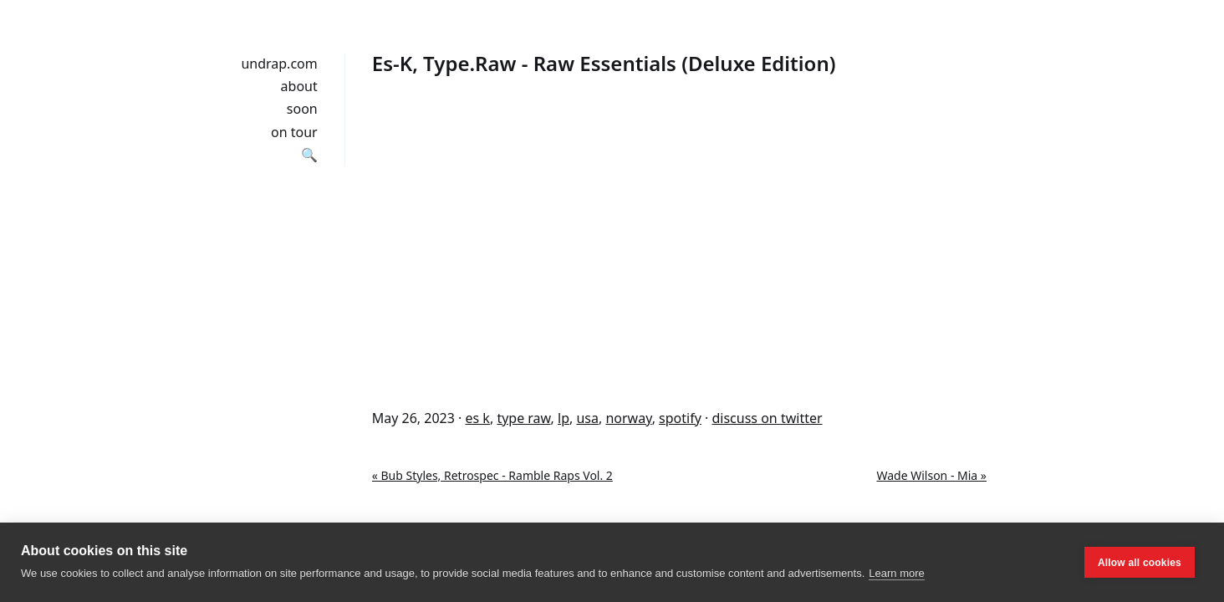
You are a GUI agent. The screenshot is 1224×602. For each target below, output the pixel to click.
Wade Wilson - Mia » (931, 475)
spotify (680, 418)
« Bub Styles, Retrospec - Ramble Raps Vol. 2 (492, 475)
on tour (294, 132)
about (299, 86)
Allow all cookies (1139, 563)
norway (628, 418)
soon (302, 108)
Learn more (896, 573)
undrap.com (279, 63)
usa (587, 418)
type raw (523, 418)
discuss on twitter (766, 418)
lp (563, 418)
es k (478, 418)
